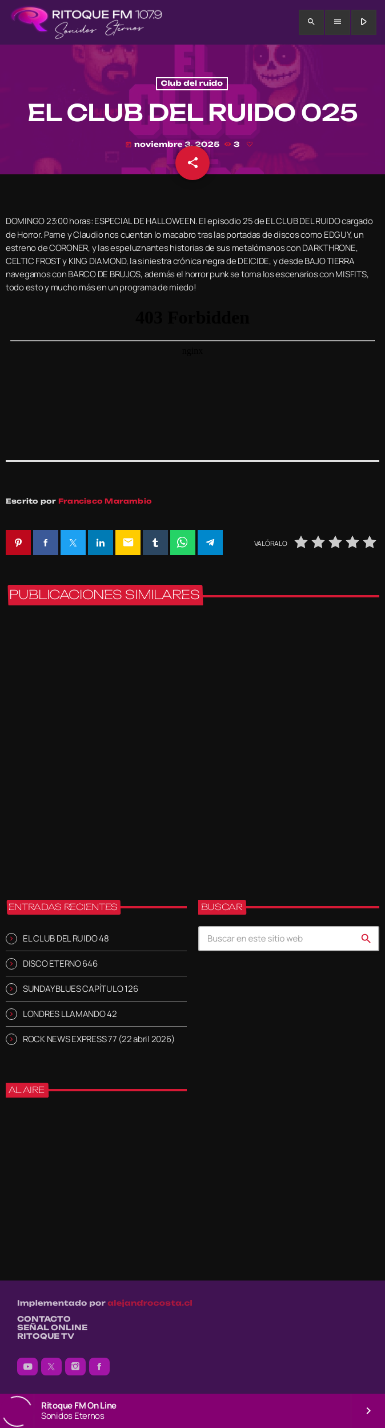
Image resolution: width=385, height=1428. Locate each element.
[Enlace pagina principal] (87, 22)
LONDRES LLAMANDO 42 (70, 1014)
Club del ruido (192, 83)
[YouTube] (27, 1367)
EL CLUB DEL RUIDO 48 (66, 938)
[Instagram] (75, 1367)
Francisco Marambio (105, 501)
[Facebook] (99, 1367)
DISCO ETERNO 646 (60, 964)
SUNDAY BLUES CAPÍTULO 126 (80, 989)
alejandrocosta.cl (149, 1303)
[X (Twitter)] (51, 1367)
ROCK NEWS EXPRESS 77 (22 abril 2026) (98, 1039)
